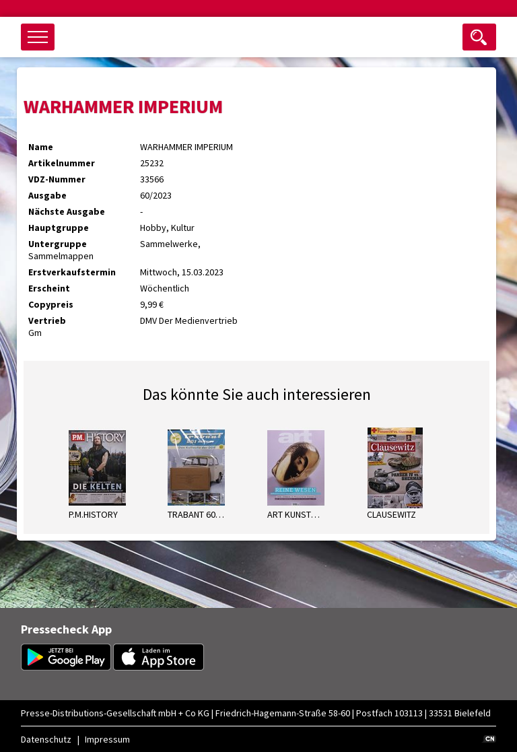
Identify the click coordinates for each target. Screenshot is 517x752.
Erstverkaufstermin (72, 272)
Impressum (107, 739)
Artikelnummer (61, 163)
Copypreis (50, 304)
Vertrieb (47, 320)
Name (40, 147)
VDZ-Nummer (56, 179)
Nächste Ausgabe (66, 211)
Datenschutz (46, 739)
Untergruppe (57, 244)
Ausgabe (47, 195)
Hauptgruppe (58, 227)
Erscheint (49, 288)
